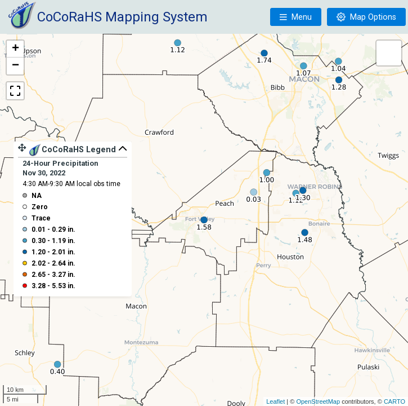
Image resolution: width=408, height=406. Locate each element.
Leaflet (275, 401)
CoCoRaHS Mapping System (122, 17)
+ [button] (15, 49)
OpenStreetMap (318, 401)
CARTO (394, 401)
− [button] (15, 66)
